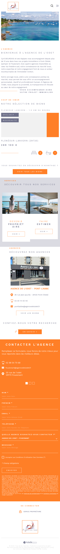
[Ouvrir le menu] (57, 5)
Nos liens (49, 547)
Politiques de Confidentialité (32, 493)
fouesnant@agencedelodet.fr (18, 368)
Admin (43, 547)
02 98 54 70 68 (13, 362)
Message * (8, 445)
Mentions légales (33, 547)
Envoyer (11, 470)
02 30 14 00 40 (21, 301)
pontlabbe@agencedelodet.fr (27, 306)
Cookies (44, 549)
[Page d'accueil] (13, 6)
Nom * (5, 392)
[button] (26, 383)
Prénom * (7, 403)
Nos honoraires (12, 547)
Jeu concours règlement (21, 549)
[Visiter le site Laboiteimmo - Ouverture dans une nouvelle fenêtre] (30, 542)
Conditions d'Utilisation (49, 493)
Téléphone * (9, 424)
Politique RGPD (35, 549)
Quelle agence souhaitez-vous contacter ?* (28, 434)
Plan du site (23, 547)
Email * (6, 413)
